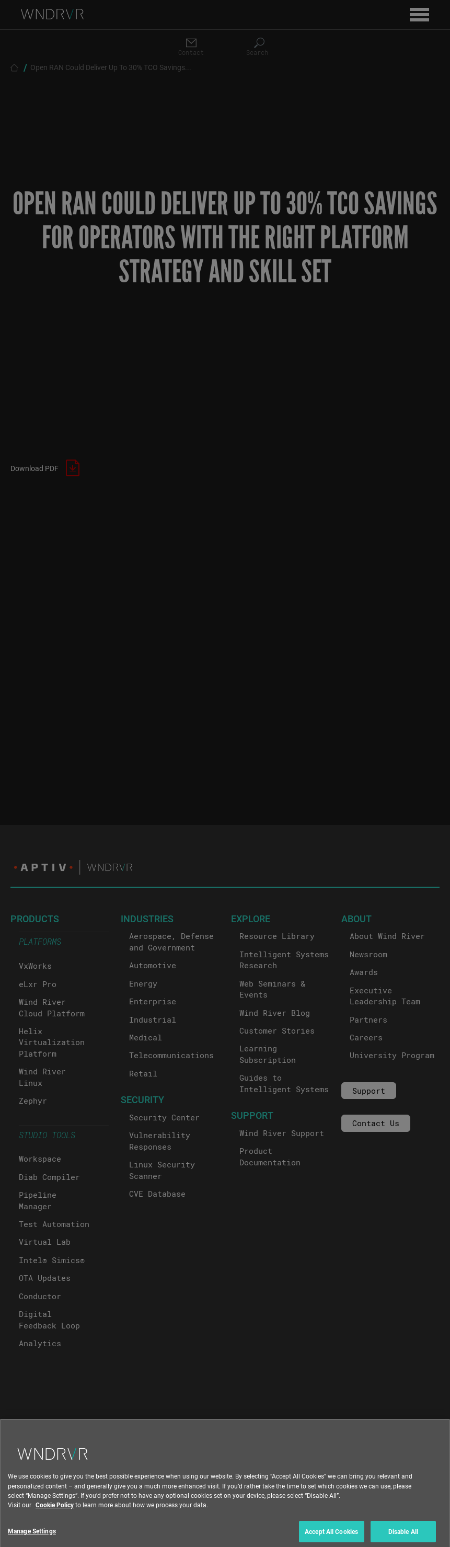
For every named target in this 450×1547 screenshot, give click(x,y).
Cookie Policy (55, 1514)
